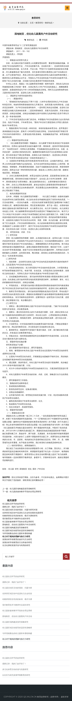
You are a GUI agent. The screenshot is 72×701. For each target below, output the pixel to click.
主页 (32, 23)
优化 (30, 469)
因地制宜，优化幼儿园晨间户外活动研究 (19, 524)
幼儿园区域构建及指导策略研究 (23, 488)
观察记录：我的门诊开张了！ (14, 507)
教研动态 (48, 23)
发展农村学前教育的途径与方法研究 (17, 539)
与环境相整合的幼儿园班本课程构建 (17, 533)
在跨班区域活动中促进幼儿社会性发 (17, 593)
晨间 (34, 469)
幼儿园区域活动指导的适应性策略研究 (18, 530)
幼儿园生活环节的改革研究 (13, 504)
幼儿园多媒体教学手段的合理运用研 (17, 610)
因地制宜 (23, 469)
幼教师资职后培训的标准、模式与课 (17, 599)
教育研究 (39, 23)
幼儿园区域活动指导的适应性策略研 (17, 627)
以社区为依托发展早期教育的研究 (16, 675)
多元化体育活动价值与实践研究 (15, 669)
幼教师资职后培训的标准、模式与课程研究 (20, 515)
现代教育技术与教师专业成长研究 (16, 518)
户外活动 (41, 469)
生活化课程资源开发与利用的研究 (16, 545)
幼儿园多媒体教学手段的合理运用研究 (25, 491)
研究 (17, 469)
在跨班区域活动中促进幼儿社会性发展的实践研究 (22, 513)
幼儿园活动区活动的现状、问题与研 (17, 588)
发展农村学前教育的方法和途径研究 (17, 542)
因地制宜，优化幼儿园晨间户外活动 (17, 616)
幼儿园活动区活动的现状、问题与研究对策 (20, 510)
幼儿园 (11, 469)
